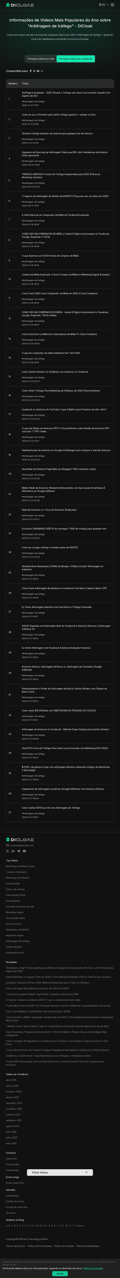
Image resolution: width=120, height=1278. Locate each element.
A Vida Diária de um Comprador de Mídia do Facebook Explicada (55, 215)
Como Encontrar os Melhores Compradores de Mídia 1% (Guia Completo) (59, 334)
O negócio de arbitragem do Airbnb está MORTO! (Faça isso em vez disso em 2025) (65, 196)
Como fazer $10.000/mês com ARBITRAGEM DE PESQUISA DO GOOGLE (59, 710)
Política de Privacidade (40, 1246)
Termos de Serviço (15, 1246)
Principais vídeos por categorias (75, 58)
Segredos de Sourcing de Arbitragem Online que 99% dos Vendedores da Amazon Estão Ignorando (65, 154)
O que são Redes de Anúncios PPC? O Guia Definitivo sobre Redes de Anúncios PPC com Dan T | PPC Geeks (66, 430)
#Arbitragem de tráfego (33, 101)
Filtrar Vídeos (60, 1172)
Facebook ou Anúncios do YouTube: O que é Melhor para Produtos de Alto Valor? (64, 409)
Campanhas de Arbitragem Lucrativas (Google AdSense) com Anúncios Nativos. (63, 789)
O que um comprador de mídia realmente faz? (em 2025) (51, 353)
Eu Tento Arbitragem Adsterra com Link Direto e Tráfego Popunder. (57, 607)
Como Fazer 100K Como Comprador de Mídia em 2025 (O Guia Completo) (60, 293)
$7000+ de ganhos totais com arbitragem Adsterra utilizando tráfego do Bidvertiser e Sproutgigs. (66, 768)
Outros (80, 1225)
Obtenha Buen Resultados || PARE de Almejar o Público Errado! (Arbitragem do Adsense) (62, 568)
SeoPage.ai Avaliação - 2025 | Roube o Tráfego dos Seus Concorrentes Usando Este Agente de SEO (66, 94)
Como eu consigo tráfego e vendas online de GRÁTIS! (50, 547)
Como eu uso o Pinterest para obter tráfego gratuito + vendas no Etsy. (59, 114)
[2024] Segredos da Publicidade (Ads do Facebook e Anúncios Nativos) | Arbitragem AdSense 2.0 (66, 627)
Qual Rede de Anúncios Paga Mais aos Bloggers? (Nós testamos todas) (59, 469)
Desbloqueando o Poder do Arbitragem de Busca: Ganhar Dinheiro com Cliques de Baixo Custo (64, 690)
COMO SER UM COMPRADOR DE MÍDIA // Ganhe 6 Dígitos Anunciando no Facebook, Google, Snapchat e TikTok (66, 235)
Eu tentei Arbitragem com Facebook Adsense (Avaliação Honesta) (56, 647)
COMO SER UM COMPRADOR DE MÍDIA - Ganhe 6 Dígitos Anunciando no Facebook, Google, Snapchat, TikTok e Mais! (65, 314)
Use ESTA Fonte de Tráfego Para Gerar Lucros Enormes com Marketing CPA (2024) (65, 748)
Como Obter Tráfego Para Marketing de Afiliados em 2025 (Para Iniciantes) (61, 390)
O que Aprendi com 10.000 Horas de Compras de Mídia (50, 255)
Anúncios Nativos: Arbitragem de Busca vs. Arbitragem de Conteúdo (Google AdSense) (62, 668)
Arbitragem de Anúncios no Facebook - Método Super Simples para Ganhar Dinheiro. (66, 729)
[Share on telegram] (18, 851)
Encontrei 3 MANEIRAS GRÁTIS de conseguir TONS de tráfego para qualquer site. (64, 528)
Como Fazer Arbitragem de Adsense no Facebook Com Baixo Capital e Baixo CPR (64, 588)
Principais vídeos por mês (41, 58)
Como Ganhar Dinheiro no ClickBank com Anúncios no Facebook (55, 371)
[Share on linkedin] (13, 851)
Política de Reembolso (87, 1246)
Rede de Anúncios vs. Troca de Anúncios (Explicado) (49, 509)
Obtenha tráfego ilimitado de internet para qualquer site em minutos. (57, 133)
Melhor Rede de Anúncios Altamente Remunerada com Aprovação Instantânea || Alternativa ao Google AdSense (63, 489)
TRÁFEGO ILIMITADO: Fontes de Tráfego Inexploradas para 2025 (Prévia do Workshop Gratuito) (61, 176)
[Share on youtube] (24, 851)
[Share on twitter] (7, 851)
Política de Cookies (64, 1246)
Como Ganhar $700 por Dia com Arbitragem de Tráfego (51, 807)
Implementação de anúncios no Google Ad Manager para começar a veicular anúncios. (66, 450)
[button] (104, 4)
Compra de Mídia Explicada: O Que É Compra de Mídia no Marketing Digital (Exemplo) (66, 274)
